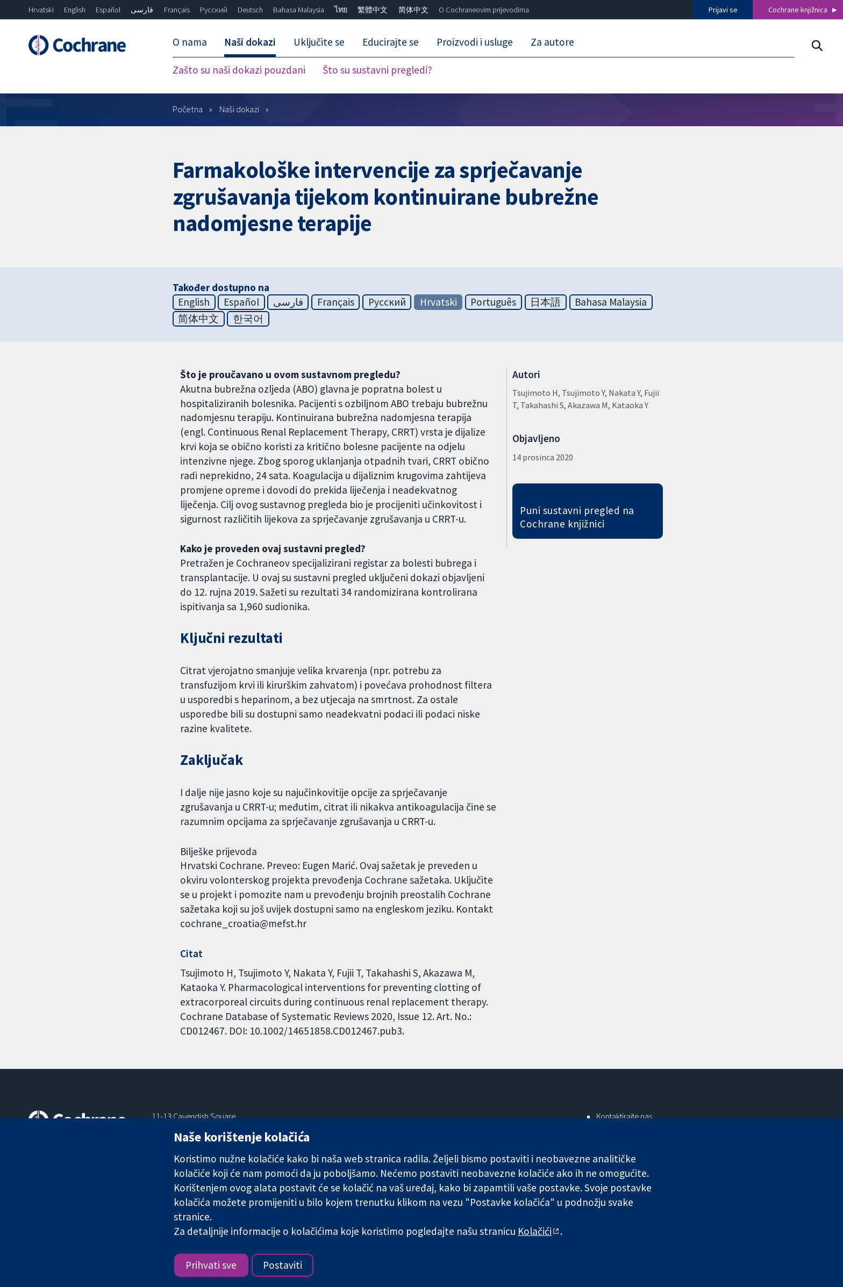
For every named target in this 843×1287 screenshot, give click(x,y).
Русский (213, 10)
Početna (188, 109)
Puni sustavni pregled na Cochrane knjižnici (577, 517)
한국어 (248, 318)
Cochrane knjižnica (797, 10)
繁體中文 (373, 10)
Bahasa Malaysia (298, 10)
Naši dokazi (239, 109)
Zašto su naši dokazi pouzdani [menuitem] (239, 69)
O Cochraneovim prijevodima (484, 10)
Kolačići (535, 1231)
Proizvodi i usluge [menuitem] (475, 41)
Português (493, 301)
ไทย (340, 10)
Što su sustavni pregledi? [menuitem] (377, 69)
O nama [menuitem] (190, 41)
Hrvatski (41, 10)
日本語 (545, 301)
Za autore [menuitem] (552, 41)
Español (108, 10)
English (74, 10)
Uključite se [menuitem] (319, 41)
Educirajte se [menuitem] (390, 41)
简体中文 (413, 10)
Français (177, 10)
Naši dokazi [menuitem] (250, 41)
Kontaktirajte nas (624, 1116)
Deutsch (250, 10)
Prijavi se (723, 10)
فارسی (142, 10)
